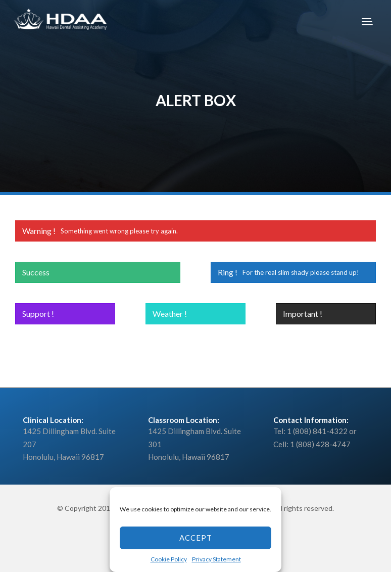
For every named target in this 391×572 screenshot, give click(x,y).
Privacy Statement (216, 559)
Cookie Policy (169, 559)
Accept (195, 537)
